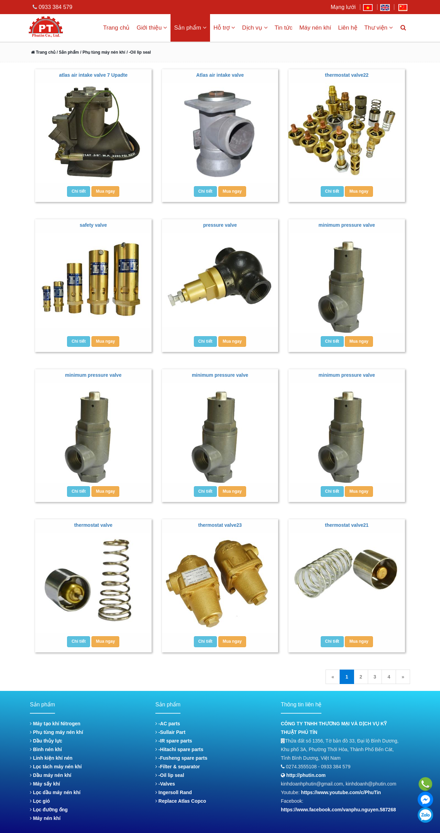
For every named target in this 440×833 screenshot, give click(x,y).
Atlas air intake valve (220, 75)
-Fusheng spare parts (181, 758)
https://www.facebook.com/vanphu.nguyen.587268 (338, 809)
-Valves (165, 784)
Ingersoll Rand (173, 792)
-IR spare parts (173, 741)
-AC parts (167, 723)
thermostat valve (93, 525)
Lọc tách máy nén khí (56, 766)
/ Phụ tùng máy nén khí (102, 52)
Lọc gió (40, 801)
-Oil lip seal (169, 775)
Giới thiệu (151, 27)
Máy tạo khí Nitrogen (55, 723)
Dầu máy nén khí (50, 775)
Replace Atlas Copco (180, 801)
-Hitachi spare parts (179, 749)
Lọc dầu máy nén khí (55, 792)
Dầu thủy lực (46, 741)
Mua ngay (105, 191)
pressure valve (220, 225)
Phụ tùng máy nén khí (56, 732)
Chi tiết (79, 191)
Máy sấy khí (45, 784)
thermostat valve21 (346, 525)
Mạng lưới (343, 7)
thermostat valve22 (346, 75)
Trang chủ (116, 27)
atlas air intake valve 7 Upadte (93, 75)
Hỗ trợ (224, 27)
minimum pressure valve (347, 225)
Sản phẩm (190, 27)
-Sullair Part (170, 732)
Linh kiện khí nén (51, 758)
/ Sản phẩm (67, 52)
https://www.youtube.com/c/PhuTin (341, 792)
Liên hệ (347, 27)
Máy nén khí (315, 27)
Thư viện (378, 27)
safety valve (93, 225)
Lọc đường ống (49, 809)
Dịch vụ (254, 27)
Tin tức (284, 27)
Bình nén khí (46, 749)
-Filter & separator (177, 766)
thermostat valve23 (220, 525)
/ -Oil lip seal (138, 52)
